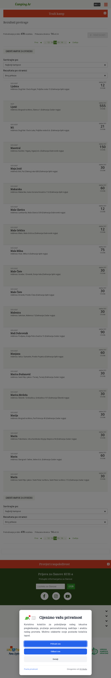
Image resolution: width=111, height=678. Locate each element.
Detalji (55, 659)
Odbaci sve (72, 651)
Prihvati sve (39, 651)
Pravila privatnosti (31, 669)
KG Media (83, 669)
